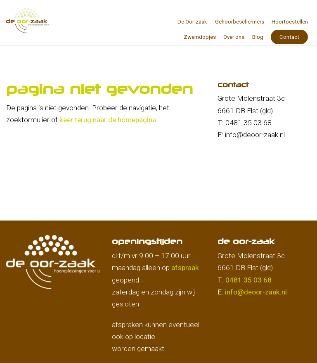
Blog (257, 37)
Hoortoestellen (290, 22)
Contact (289, 37)
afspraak (185, 267)
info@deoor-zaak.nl (256, 292)
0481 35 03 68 (248, 280)
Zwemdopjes (200, 37)
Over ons (233, 37)
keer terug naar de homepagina (107, 120)
